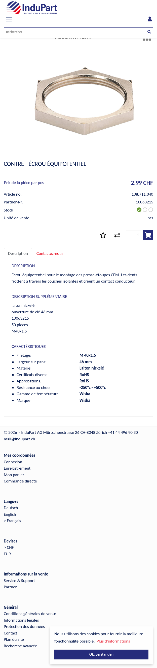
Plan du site (14, 639)
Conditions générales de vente (30, 613)
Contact (10, 633)
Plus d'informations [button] (113, 641)
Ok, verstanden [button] (101, 654)
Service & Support (19, 580)
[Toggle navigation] (9, 19)
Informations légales (21, 620)
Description (18, 253)
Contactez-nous (49, 253)
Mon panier (14, 474)
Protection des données (24, 626)
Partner (10, 587)
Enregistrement (17, 468)
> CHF (9, 547)
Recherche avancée (20, 646)
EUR (7, 554)
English (10, 514)
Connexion (13, 462)
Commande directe (20, 481)
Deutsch (11, 507)
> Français (12, 520)
